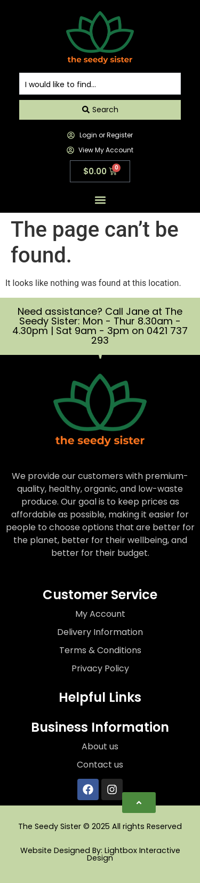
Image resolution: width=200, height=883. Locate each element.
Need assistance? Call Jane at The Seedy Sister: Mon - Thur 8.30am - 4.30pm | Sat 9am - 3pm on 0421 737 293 (100, 326)
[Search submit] (100, 109)
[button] (100, 200)
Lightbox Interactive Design (133, 854)
